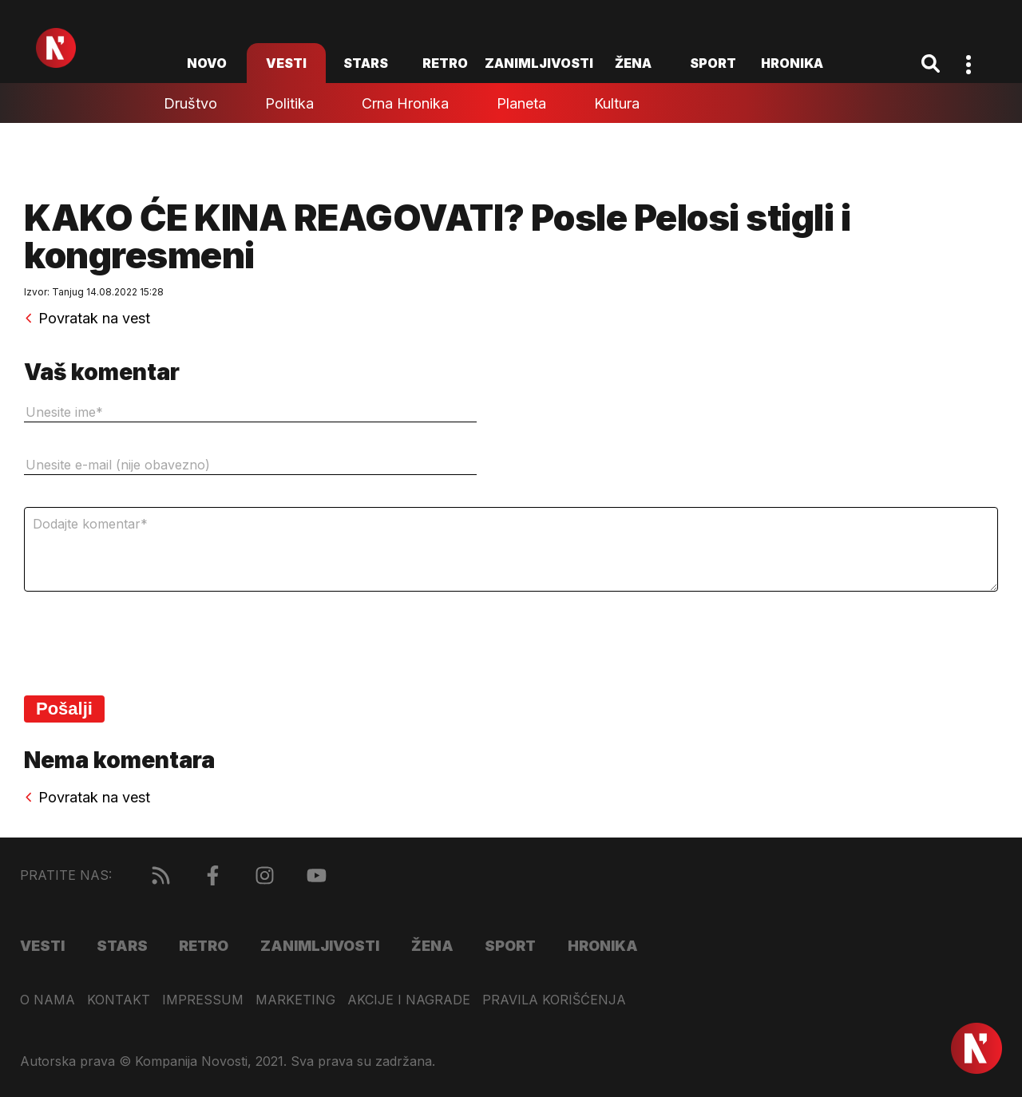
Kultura (617, 103)
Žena (633, 63)
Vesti (286, 63)
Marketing (295, 1000)
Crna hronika (405, 103)
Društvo (190, 103)
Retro (445, 63)
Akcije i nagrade (408, 1000)
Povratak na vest (87, 319)
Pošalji (64, 709)
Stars (365, 63)
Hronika (792, 63)
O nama (47, 1000)
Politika (289, 103)
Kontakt (118, 1000)
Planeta (521, 103)
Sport (713, 63)
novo (207, 63)
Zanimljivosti (539, 63)
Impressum (203, 1000)
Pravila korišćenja (554, 1000)
